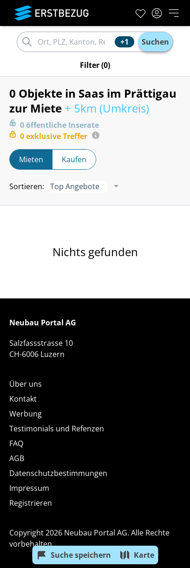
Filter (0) (95, 65)
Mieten (31, 159)
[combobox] (74, 42)
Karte (136, 555)
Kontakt (23, 399)
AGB (16, 458)
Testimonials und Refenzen (56, 428)
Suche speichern (73, 555)
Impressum (29, 488)
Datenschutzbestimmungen (58, 473)
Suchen (155, 42)
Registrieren (30, 503)
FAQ (16, 443)
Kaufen (74, 159)
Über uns (25, 384)
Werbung (25, 414)
